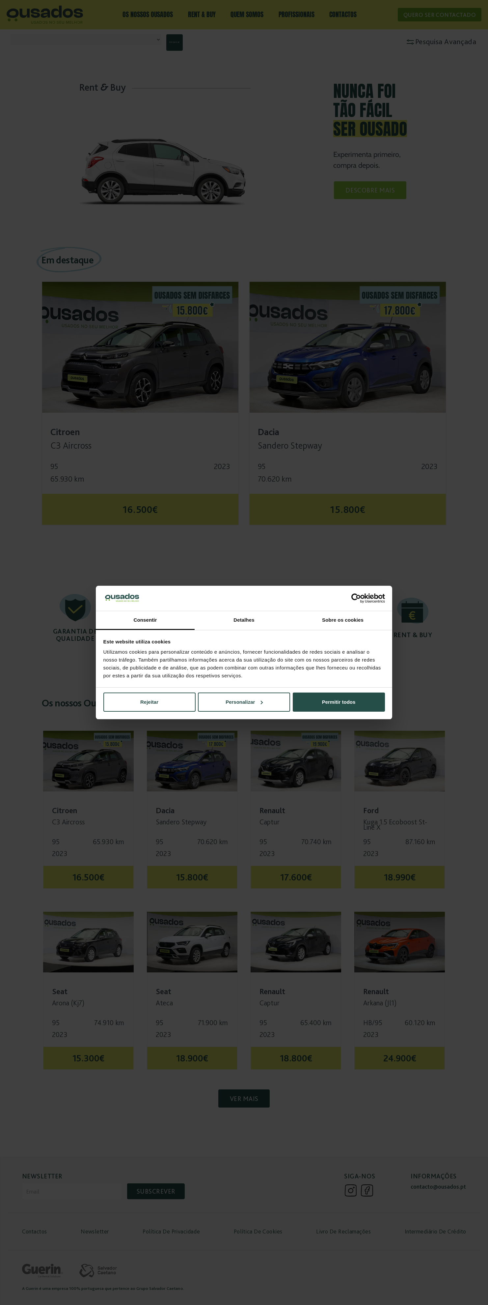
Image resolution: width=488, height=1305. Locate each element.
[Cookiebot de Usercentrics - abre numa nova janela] (356, 598)
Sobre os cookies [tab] (343, 620)
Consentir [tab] (145, 620)
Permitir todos (339, 702)
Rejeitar (149, 702)
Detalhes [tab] (243, 620)
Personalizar (244, 702)
